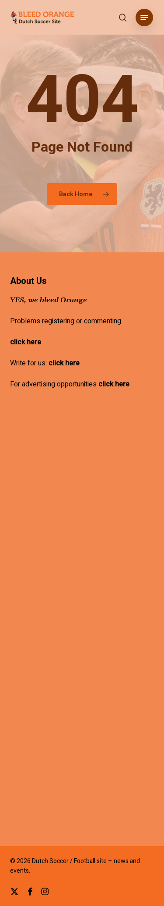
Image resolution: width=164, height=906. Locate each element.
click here (25, 342)
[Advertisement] (82, 532)
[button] (144, 17)
